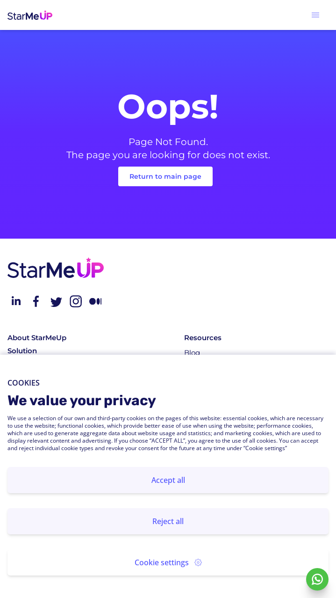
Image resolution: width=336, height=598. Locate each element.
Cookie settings (168, 562)
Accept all (168, 480)
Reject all (168, 521)
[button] (315, 15)
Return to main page (165, 176)
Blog (192, 352)
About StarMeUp (36, 337)
